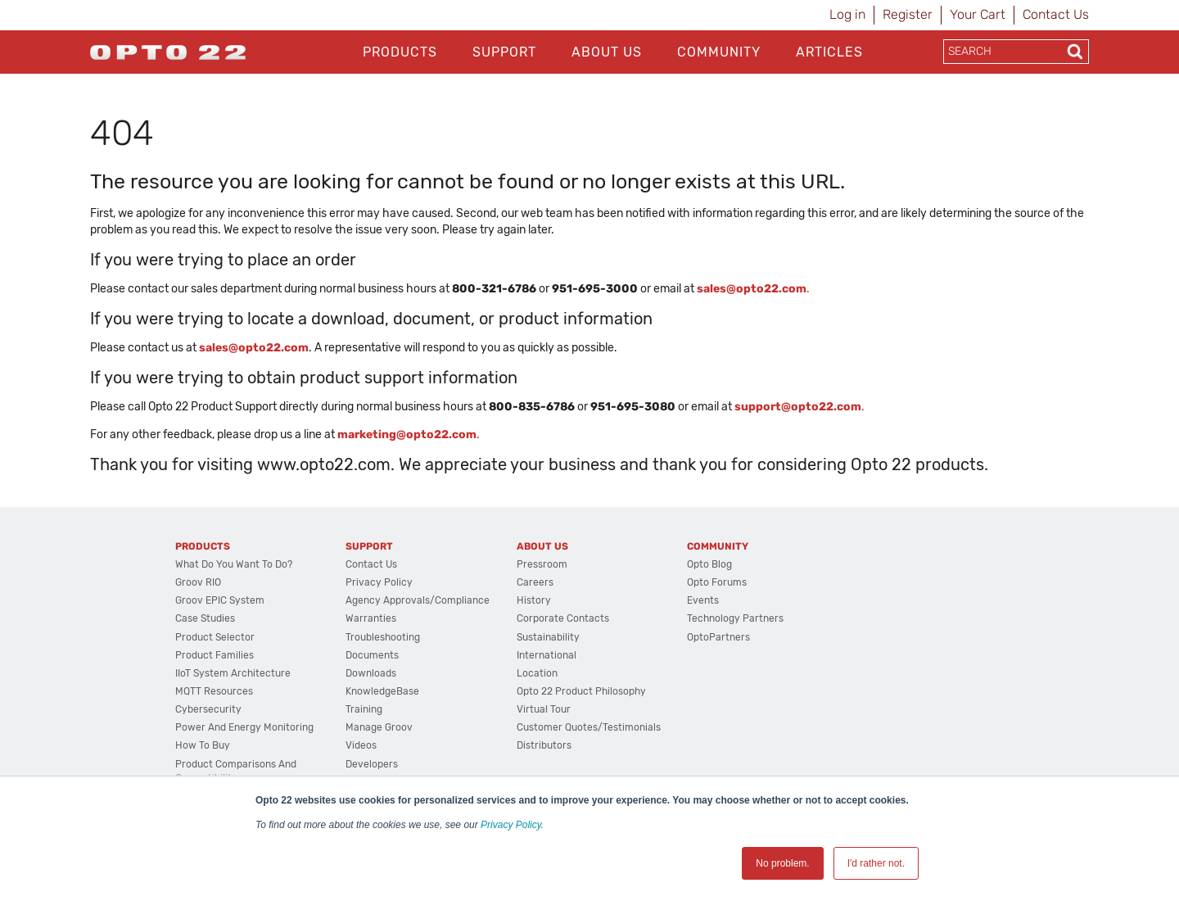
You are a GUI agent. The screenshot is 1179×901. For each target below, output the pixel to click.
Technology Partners (735, 618)
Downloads (371, 673)
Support (504, 52)
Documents (372, 655)
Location (537, 673)
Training (364, 709)
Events (703, 600)
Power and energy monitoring (244, 727)
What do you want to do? (233, 564)
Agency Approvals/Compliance (418, 600)
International (546, 655)
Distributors (544, 745)
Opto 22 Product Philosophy (581, 691)
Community (719, 52)
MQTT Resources (214, 691)
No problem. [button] (782, 863)
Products (400, 52)
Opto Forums (717, 582)
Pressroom (542, 564)
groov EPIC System (219, 600)
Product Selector (215, 637)
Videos (361, 745)
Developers (372, 764)
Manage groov (379, 727)
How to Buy (202, 745)
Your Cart (977, 14)
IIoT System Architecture (233, 673)
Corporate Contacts (563, 618)
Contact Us (1056, 14)
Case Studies (205, 618)
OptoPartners (718, 637)
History (534, 600)
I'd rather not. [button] (876, 863)
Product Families (214, 655)
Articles (829, 52)
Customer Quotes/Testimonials (589, 727)
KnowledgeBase (382, 691)
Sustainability (548, 637)
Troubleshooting (383, 637)
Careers (535, 582)
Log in (847, 14)
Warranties (371, 618)
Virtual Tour (544, 709)
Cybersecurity (208, 709)
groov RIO (198, 582)
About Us (606, 52)
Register (908, 14)
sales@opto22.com (254, 348)
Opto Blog (709, 564)
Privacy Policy (511, 825)
